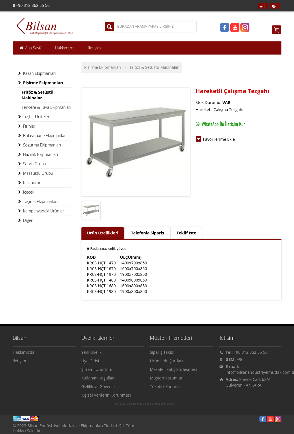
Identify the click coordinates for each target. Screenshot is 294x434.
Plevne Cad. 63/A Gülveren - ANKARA (248, 382)
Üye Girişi (90, 360)
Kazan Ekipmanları (36, 73)
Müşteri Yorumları (167, 378)
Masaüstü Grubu (35, 173)
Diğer (25, 220)
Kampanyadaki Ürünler (40, 211)
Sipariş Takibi (162, 352)
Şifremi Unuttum (97, 369)
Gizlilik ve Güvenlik (98, 386)
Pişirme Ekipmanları (102, 67)
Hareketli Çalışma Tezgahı (130, 403)
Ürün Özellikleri (103, 233)
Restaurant (30, 183)
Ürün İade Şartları (166, 360)
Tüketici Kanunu (165, 386)
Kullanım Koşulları (98, 378)
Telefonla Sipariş (147, 233)
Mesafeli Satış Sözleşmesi (173, 369)
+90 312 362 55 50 (251, 352)
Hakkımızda (24, 352)
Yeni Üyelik (91, 352)
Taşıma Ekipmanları (37, 201)
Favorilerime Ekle (219, 139)
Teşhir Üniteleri (34, 117)
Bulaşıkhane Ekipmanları (42, 135)
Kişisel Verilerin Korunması (106, 395)
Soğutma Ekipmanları (39, 145)
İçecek (25, 192)
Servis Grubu (31, 164)
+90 (240, 359)
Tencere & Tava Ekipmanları (46, 107)
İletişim (19, 360)
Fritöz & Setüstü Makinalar (154, 67)
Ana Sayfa (31, 48)
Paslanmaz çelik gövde (160, 403)
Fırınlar (26, 126)
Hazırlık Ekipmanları (37, 154)
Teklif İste (186, 233)
